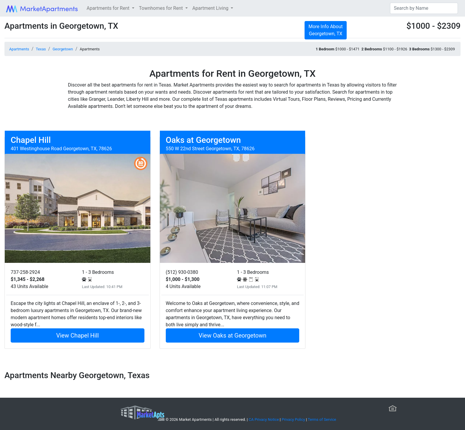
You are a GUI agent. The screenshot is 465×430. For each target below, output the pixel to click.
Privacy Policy (293, 419)
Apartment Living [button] (211, 8)
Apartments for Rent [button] (108, 8)
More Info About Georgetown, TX (325, 30)
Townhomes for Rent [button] (161, 8)
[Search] (424, 8)
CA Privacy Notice (264, 419)
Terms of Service (322, 419)
